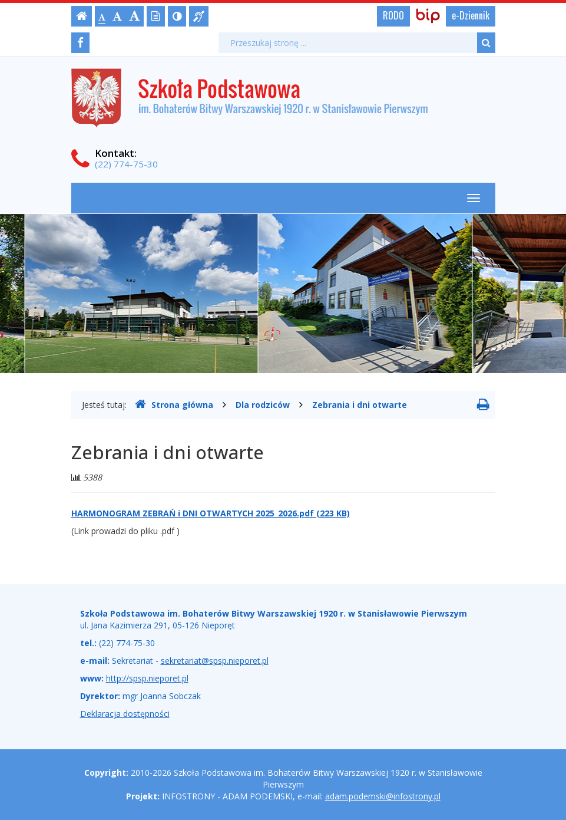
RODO (393, 15)
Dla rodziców (263, 404)
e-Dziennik (470, 15)
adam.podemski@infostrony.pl (383, 796)
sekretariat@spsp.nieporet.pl (215, 660)
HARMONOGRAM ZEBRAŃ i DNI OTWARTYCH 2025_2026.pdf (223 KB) (210, 513)
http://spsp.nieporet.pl (147, 678)
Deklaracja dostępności (125, 713)
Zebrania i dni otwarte (359, 404)
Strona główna (174, 404)
